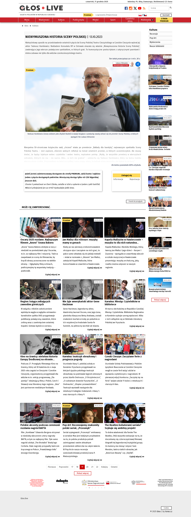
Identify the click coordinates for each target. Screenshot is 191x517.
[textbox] (159, 8)
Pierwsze (52, 467)
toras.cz (168, 511)
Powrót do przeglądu (136, 201)
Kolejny (104, 467)
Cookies (166, 508)
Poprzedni (63, 467)
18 (77, 467)
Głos (26, 26)
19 (82, 467)
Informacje (118, 179)
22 (97, 467)
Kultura (35, 26)
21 (92, 467)
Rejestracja (135, 179)
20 (87, 467)
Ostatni (114, 467)
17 (72, 467)
